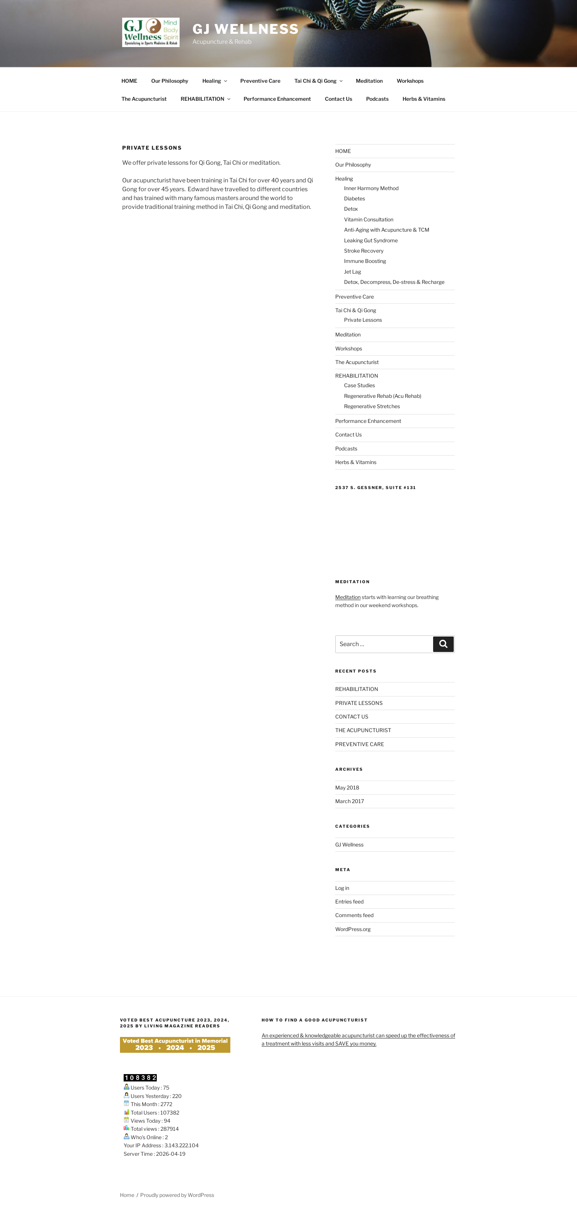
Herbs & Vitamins (424, 99)
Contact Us (338, 99)
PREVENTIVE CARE (359, 744)
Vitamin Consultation (368, 219)
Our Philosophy (169, 81)
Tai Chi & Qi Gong (319, 81)
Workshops (410, 81)
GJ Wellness (246, 29)
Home (127, 1195)
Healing (215, 81)
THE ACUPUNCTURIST (363, 730)
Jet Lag (352, 271)
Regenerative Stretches (372, 406)
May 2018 (347, 787)
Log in (342, 888)
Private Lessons (363, 320)
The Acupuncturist (144, 99)
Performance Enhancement (277, 99)
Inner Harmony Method (371, 188)
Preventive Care (260, 81)
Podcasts (377, 99)
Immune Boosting (365, 261)
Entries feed (349, 901)
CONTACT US (351, 716)
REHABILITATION (206, 99)
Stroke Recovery (363, 250)
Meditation (369, 81)
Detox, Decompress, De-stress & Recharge (394, 282)
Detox (351, 209)
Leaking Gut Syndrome (371, 240)
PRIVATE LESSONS (359, 703)
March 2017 (349, 801)
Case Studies (359, 385)
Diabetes (354, 198)
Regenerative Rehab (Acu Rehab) (382, 396)
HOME (129, 81)
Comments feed (354, 915)
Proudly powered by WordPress (177, 1195)
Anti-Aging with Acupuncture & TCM (386, 230)
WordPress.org (353, 929)
